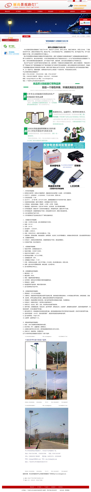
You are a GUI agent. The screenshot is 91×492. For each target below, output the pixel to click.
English (84, 1)
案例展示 (53, 487)
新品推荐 (50, 11)
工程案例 (39, 11)
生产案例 (61, 11)
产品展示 (29, 11)
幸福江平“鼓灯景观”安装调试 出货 (35, 478)
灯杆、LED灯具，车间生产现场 (35, 480)
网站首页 (7, 11)
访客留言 (72, 11)
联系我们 (61, 487)
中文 (77, 1)
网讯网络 (67, 490)
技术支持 (62, 490)
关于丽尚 (18, 11)
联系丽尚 (83, 11)
